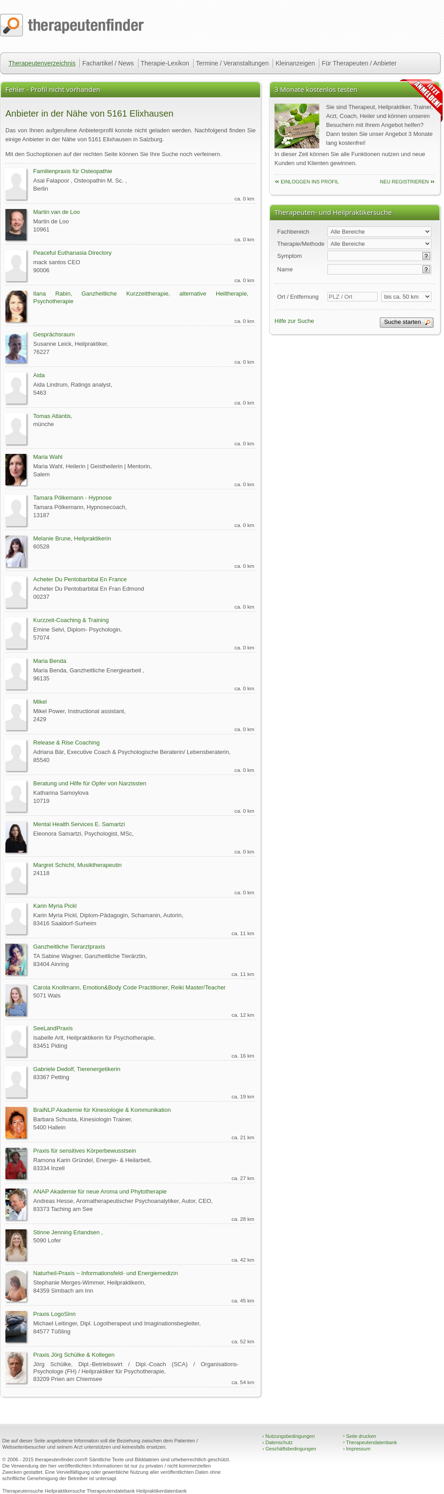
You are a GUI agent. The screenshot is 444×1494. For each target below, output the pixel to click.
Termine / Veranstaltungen (232, 63)
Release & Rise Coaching (66, 742)
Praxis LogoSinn (54, 1314)
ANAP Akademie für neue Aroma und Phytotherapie (100, 1191)
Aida (39, 375)
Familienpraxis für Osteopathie (72, 171)
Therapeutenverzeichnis (42, 63)
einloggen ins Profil (310, 181)
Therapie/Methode (301, 243)
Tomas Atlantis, (52, 416)
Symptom (289, 256)
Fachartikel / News (108, 63)
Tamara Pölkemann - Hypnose (72, 497)
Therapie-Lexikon (165, 63)
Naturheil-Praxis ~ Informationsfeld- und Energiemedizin (105, 1273)
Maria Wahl (47, 456)
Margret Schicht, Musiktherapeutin (77, 865)
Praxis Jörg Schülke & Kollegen (73, 1354)
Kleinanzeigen (295, 63)
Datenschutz (277, 1442)
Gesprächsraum (53, 334)
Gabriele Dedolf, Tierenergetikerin (76, 1069)
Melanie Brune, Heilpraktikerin (72, 538)
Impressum (356, 1448)
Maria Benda (49, 661)
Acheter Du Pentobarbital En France (80, 579)
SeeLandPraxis (53, 1028)
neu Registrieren (404, 181)
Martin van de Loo (56, 212)
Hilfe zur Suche (294, 321)
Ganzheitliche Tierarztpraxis (69, 946)
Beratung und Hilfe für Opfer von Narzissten (89, 783)
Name (285, 269)
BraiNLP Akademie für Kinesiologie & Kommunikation (102, 1109)
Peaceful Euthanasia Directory (72, 252)
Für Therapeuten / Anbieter (359, 63)
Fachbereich (293, 231)
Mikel (40, 701)
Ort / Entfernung (298, 296)
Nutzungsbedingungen (288, 1436)
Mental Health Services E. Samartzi (79, 824)
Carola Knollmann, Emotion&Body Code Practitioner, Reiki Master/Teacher (129, 987)
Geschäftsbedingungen (289, 1448)
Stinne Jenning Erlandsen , (68, 1232)
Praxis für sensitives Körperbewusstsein (84, 1150)
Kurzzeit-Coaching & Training (71, 620)
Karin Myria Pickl (55, 905)
